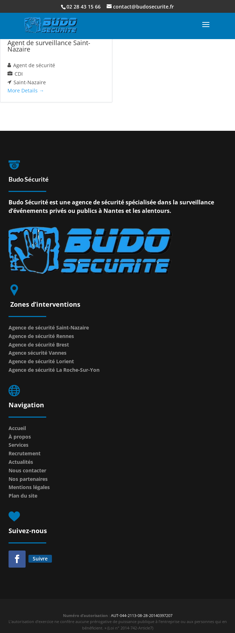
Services (18, 444)
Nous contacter (27, 470)
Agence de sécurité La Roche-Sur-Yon (54, 369)
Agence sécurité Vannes (37, 352)
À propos (20, 436)
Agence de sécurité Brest (39, 344)
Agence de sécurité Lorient (41, 361)
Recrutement (25, 453)
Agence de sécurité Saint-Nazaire (49, 327)
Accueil (17, 428)
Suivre (40, 558)
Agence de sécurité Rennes (41, 336)
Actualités (21, 461)
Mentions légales (29, 487)
